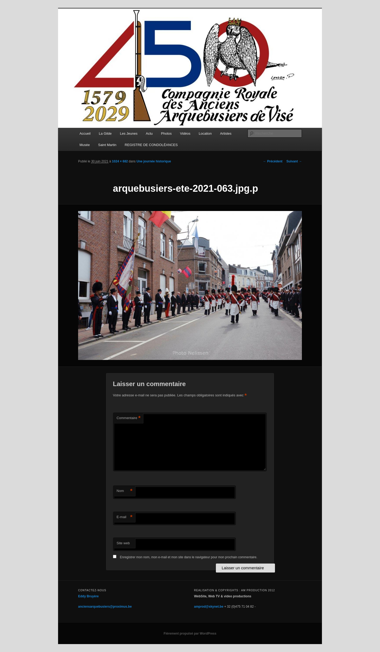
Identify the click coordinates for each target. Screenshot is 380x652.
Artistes (225, 133)
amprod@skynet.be (208, 606)
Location (205, 133)
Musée (84, 145)
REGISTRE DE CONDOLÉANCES (151, 145)
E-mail (124, 517)
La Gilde (105, 133)
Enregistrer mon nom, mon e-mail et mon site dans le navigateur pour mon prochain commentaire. (188, 557)
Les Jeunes (129, 133)
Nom (124, 491)
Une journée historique (153, 161)
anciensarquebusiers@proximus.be (105, 606)
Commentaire (129, 418)
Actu (149, 133)
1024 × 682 (120, 161)
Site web (123, 543)
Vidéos (185, 133)
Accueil (85, 133)
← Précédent (272, 161)
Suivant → (294, 161)
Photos (166, 133)
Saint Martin (107, 145)
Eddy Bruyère (88, 596)
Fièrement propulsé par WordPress (190, 633)
